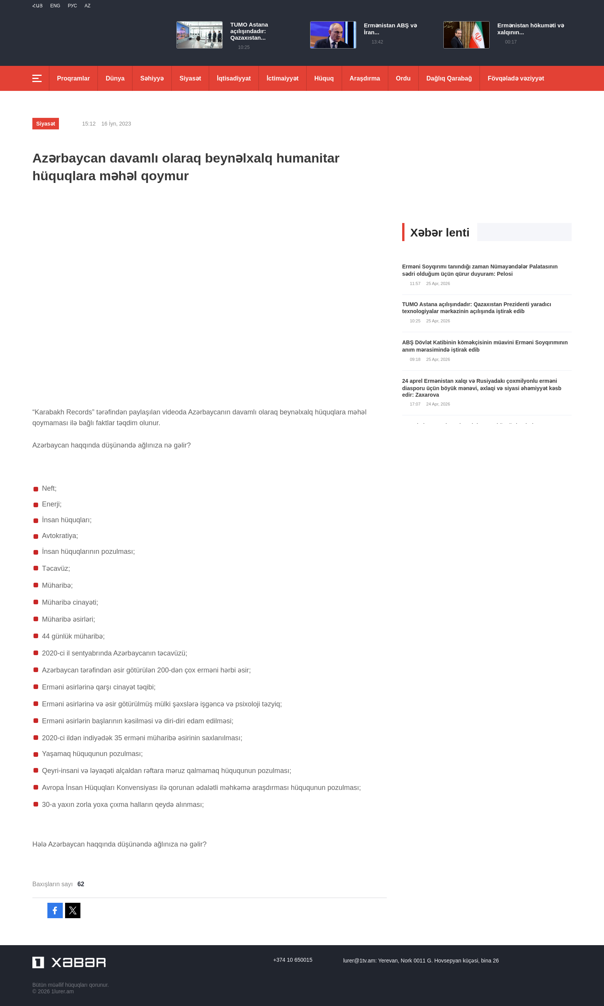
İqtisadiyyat (234, 78)
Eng (55, 5)
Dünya (115, 78)
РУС (72, 5)
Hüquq (324, 78)
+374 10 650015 (292, 960)
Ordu (403, 78)
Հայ (37, 5)
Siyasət (190, 78)
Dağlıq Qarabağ (449, 78)
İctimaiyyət (283, 78)
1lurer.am (62, 991)
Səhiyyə (152, 78)
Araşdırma (365, 78)
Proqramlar (73, 78)
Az (87, 5)
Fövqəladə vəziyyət (516, 78)
